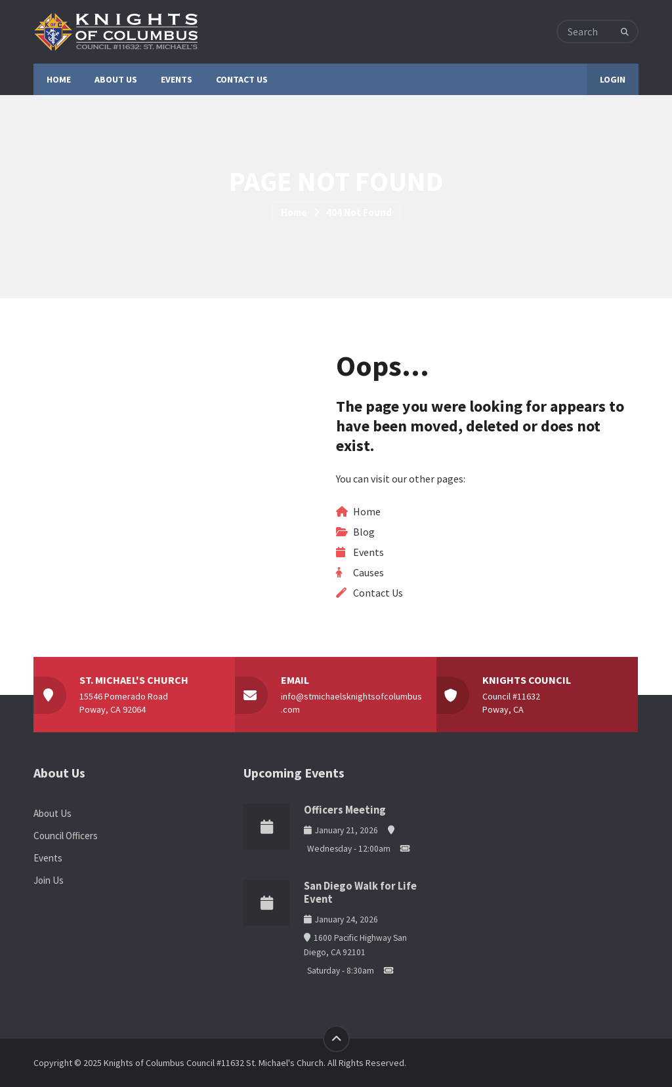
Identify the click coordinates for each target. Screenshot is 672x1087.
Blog (364, 531)
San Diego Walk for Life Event (360, 892)
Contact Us (378, 592)
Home (294, 212)
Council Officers (65, 835)
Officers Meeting (345, 810)
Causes (368, 572)
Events (368, 552)
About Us (52, 813)
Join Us (48, 880)
